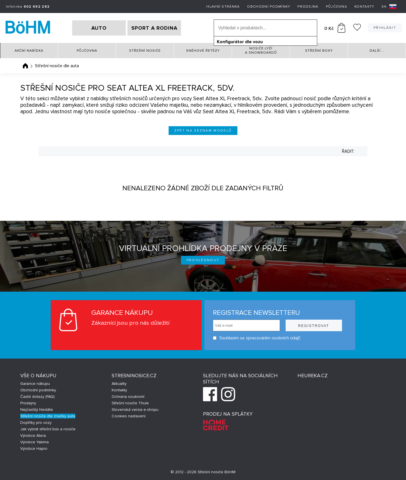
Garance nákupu (35, 383)
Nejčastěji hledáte (36, 409)
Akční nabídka (29, 51)
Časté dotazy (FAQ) (37, 396)
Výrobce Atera (33, 435)
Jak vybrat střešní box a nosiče (48, 429)
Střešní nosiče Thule (130, 403)
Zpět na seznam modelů (203, 130)
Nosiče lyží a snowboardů (261, 50)
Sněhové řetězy (203, 51)
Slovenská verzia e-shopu (135, 409)
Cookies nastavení (128, 416)
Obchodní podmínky (268, 7)
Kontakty (364, 7)
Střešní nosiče (145, 51)
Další (377, 51)
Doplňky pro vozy (36, 422)
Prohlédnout (203, 260)
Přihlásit (385, 28)
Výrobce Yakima (34, 442)
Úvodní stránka (25, 65)
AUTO (99, 28)
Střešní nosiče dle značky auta (47, 416)
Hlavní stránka (223, 7)
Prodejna (307, 7)
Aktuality (119, 383)
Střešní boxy (319, 51)
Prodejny (28, 403)
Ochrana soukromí (128, 396)
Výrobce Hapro (33, 448)
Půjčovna (336, 7)
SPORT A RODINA (154, 28)
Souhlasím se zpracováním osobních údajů (256, 338)
